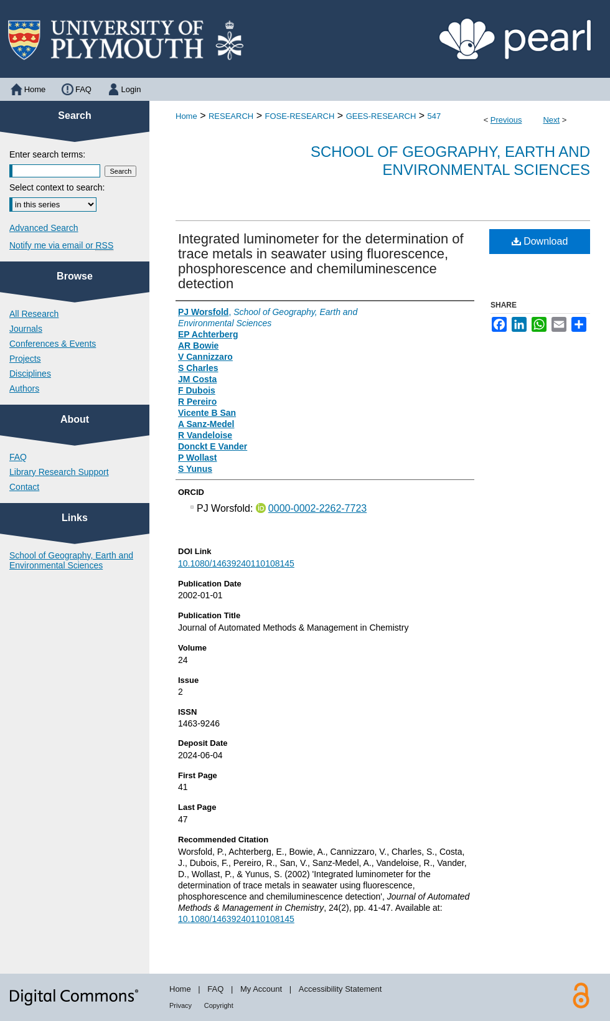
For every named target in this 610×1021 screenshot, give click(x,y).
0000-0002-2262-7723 (317, 508)
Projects (25, 359)
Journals (25, 329)
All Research (34, 314)
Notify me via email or (61, 245)
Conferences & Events (52, 344)
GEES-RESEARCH (381, 116)
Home (186, 116)
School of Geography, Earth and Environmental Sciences (450, 160)
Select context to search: (57, 187)
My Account (261, 989)
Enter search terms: (47, 154)
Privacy (180, 1005)
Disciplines (30, 374)
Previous (506, 120)
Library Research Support (59, 472)
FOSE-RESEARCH (299, 116)
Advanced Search (43, 228)
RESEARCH (231, 116)
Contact (24, 487)
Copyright (218, 1005)
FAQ (18, 457)
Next (551, 120)
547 (434, 116)
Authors (24, 388)
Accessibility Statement (340, 989)
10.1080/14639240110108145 (236, 563)
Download (540, 241)
